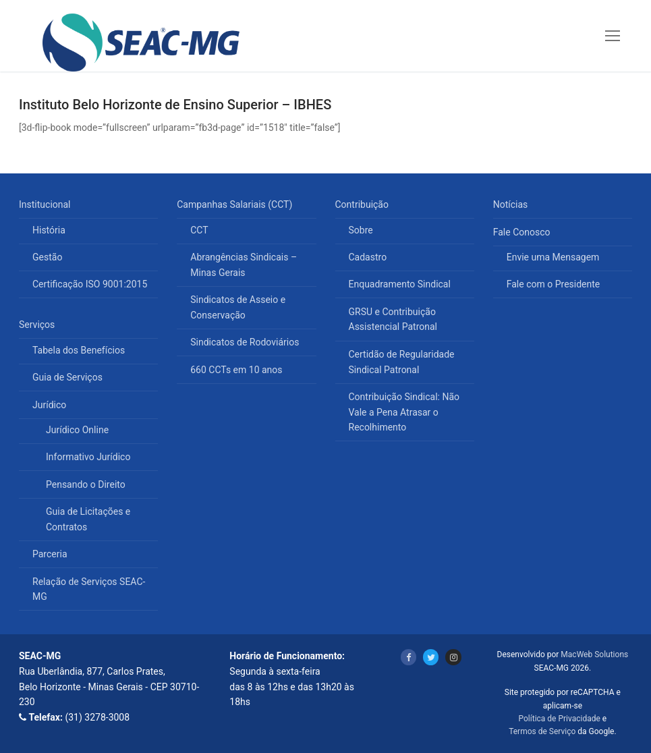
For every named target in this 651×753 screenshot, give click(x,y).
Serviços (38, 324)
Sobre (361, 230)
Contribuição (363, 204)
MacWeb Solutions (594, 654)
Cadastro (368, 257)
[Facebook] (408, 657)
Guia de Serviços (67, 377)
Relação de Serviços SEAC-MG (88, 589)
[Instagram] (453, 657)
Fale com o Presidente (553, 284)
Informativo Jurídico (88, 456)
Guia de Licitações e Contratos (88, 519)
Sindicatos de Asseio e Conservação (237, 307)
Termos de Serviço (542, 731)
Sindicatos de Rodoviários (244, 342)
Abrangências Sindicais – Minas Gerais (243, 265)
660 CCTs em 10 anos (236, 369)
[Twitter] (430, 657)
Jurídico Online (77, 429)
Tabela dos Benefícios (78, 350)
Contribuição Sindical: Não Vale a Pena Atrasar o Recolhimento (404, 412)
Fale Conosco (523, 232)
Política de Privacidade (559, 718)
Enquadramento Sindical (400, 284)
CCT (199, 230)
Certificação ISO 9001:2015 (89, 284)
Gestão (47, 257)
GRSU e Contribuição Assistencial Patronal (393, 319)
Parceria (49, 554)
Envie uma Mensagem (553, 257)
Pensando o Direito (85, 484)
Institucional (46, 204)
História (48, 230)
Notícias (510, 204)
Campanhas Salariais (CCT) (236, 204)
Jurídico (50, 404)
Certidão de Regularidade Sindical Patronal (402, 362)
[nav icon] (612, 36)
